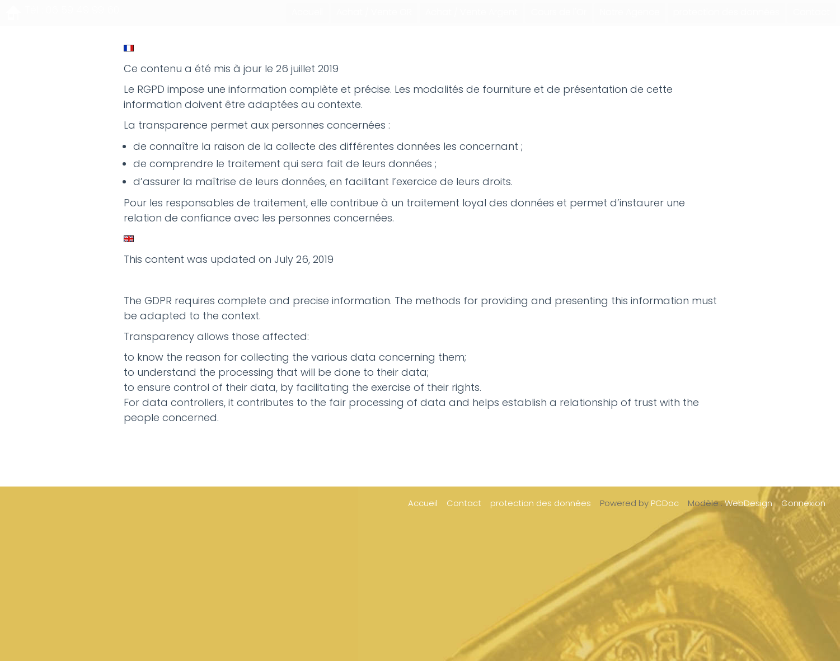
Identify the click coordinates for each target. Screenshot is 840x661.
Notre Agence (630, 12)
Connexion (803, 503)
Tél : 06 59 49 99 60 (72, 10)
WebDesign (748, 503)
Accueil (307, 12)
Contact (811, 12)
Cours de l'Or (558, 12)
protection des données (726, 12)
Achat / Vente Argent (471, 12)
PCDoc (665, 503)
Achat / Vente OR (374, 12)
